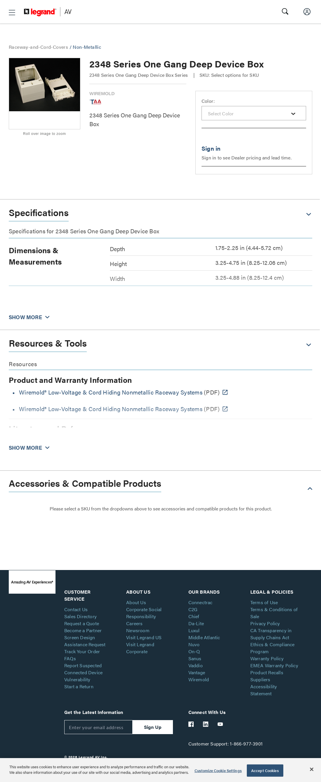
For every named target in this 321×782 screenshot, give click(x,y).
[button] (12, 12)
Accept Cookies (265, 770)
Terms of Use (264, 602)
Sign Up (153, 727)
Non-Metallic (87, 47)
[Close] (311, 769)
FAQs (70, 658)
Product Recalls (266, 672)
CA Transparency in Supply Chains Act (271, 634)
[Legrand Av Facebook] (191, 724)
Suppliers (260, 679)
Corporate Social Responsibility (144, 613)
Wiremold (198, 679)
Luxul (194, 630)
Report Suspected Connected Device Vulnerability (83, 672)
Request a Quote (81, 623)
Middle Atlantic (204, 637)
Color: (208, 101)
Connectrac (200, 602)
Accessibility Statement (263, 690)
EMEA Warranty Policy (274, 665)
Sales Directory (80, 616)
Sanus (195, 658)
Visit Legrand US (144, 637)
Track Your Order (82, 651)
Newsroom (138, 630)
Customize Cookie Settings (218, 770)
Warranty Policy (267, 658)
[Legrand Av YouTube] (220, 724)
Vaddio (195, 665)
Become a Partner (83, 630)
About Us (136, 602)
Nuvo (194, 644)
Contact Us (76, 609)
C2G (193, 609)
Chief (193, 616)
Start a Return (78, 686)
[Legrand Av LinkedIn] (206, 724)
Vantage (196, 672)
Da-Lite (196, 623)
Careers (134, 623)
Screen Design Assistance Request (85, 641)
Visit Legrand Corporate (140, 648)
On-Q (194, 651)
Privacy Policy (265, 623)
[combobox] (254, 113)
